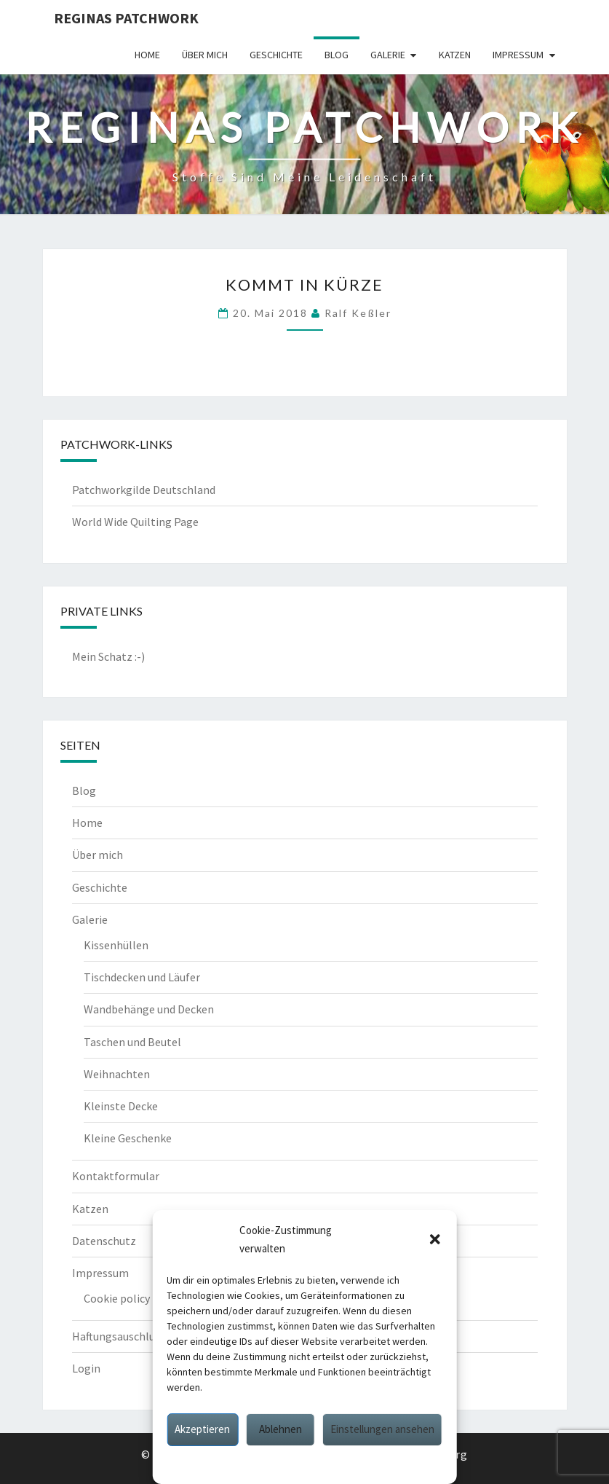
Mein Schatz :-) (108, 656)
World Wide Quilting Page (135, 521)
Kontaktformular (115, 1176)
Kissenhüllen (116, 945)
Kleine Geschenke (128, 1138)
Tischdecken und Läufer (142, 977)
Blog (337, 54)
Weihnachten (117, 1074)
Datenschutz (309, 1463)
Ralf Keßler (358, 313)
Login (86, 1368)
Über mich (205, 54)
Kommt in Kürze (304, 284)
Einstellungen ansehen (382, 1429)
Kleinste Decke (121, 1106)
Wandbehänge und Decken (149, 1009)
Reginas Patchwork (126, 18)
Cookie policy (245, 1463)
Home (147, 54)
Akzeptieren (202, 1429)
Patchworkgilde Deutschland (143, 489)
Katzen (455, 54)
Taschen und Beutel (132, 1042)
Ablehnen (280, 1429)
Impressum (368, 1463)
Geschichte (276, 54)
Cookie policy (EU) (129, 1298)
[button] (435, 1239)
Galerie (387, 54)
